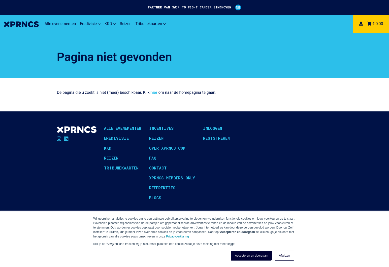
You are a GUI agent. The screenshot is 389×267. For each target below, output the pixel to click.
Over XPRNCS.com (167, 148)
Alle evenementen (60, 23)
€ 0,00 (375, 23)
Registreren (216, 138)
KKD (110, 23)
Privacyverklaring (177, 236)
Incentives (161, 128)
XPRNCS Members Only (172, 177)
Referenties (162, 187)
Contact (158, 167)
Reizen (125, 23)
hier (154, 92)
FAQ (152, 158)
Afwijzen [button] (284, 255)
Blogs (155, 197)
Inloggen (212, 128)
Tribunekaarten (150, 23)
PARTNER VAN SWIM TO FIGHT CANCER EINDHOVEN (194, 7)
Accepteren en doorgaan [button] (251, 255)
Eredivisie (90, 23)
